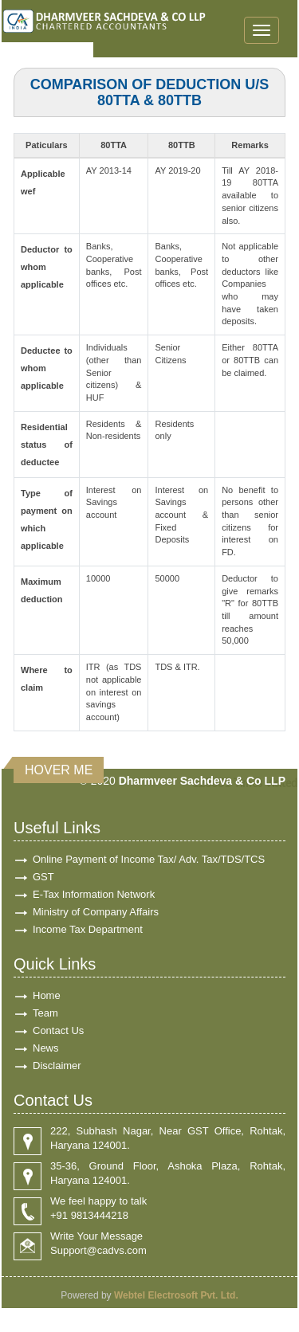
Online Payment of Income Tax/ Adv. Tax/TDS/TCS (149, 859)
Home (47, 995)
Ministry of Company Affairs (96, 912)
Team (45, 1013)
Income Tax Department (88, 929)
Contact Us (58, 1030)
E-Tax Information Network (94, 894)
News (46, 1048)
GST (43, 877)
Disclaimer (57, 1065)
